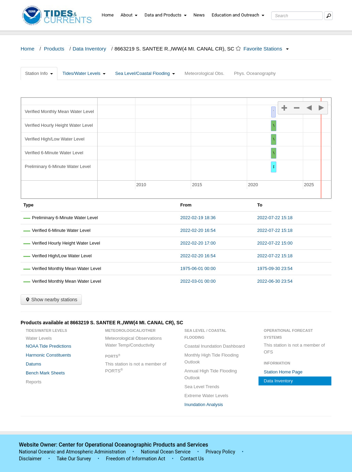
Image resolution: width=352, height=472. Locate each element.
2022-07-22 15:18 (275, 217)
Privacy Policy (220, 451)
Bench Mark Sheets (45, 372)
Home (108, 15)
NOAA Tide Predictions (48, 346)
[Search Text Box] (297, 15)
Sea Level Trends (202, 386)
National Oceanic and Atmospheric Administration (72, 451)
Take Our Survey (74, 458)
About (129, 15)
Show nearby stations (51, 299)
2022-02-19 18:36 (198, 217)
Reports (34, 381)
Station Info (39, 73)
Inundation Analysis (204, 404)
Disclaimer (30, 458)
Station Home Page (283, 371)
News (199, 15)
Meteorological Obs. (204, 73)
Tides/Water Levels (84, 73)
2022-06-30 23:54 (275, 281)
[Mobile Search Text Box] (328, 15)
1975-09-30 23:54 (275, 268)
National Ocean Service (166, 451)
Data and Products (166, 15)
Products (54, 49)
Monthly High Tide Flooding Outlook (212, 358)
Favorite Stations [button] (266, 49)
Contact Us (192, 458)
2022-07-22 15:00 (275, 243)
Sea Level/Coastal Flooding (145, 73)
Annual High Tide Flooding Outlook (211, 374)
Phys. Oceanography (255, 73)
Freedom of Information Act (135, 458)
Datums (33, 364)
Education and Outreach (238, 15)
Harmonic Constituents (48, 355)
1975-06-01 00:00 (198, 268)
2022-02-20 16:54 (198, 230)
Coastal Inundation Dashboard (215, 346)
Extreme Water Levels (206, 395)
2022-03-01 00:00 (198, 281)
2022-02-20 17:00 (198, 243)
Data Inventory (89, 49)
